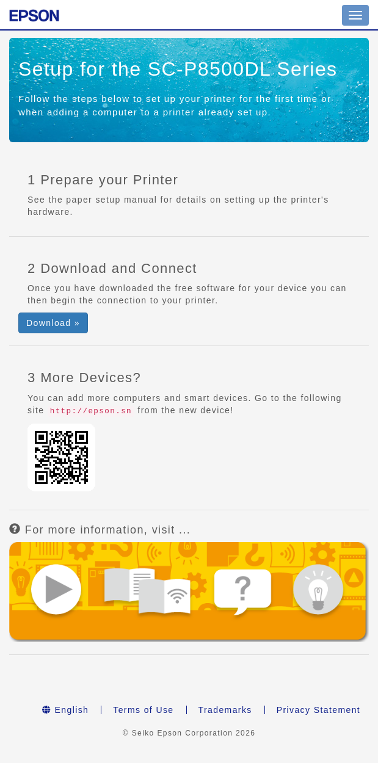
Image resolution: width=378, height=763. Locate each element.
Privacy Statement (318, 710)
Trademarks (225, 710)
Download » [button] (53, 323)
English (65, 710)
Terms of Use (143, 710)
